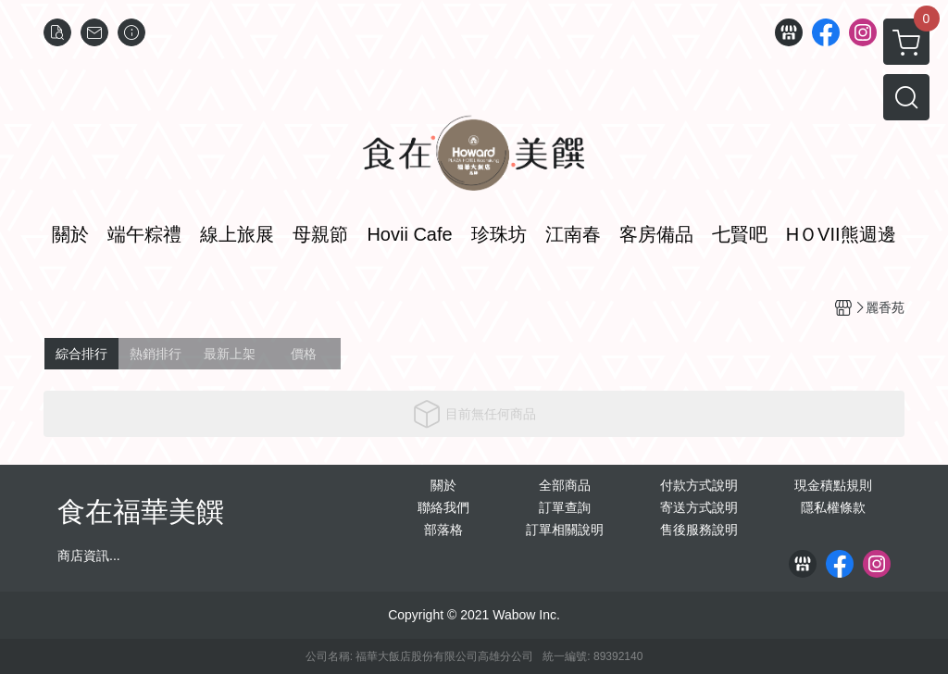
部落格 (443, 529)
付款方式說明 (699, 485)
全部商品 (565, 485)
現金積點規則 (833, 485)
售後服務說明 (699, 529)
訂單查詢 (565, 507)
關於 (443, 485)
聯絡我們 (443, 507)
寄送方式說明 (699, 507)
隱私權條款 (833, 507)
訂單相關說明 (565, 529)
